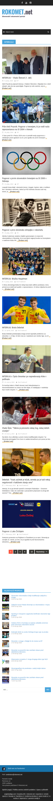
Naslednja (41, 552)
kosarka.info (21, 794)
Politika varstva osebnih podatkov (24, 790)
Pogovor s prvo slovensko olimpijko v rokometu (22, 230)
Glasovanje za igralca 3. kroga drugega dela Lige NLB (29, 659)
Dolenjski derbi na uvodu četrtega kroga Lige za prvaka (29, 632)
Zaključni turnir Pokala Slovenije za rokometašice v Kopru (30, 605)
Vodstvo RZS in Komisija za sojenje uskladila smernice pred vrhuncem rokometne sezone (29, 624)
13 (32, 552)
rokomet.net (31, 794)
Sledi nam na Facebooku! (16, 768)
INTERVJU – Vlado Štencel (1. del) (16, 77)
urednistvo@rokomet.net (14, 774)
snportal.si (39, 794)
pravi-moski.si (43, 796)
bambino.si (20, 796)
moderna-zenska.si (31, 796)
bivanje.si (12, 796)
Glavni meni (10, 32)
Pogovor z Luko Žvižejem (13, 531)
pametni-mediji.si (34, 798)
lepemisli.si (23, 798)
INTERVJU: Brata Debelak (13, 327)
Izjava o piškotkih (42, 790)
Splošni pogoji (7, 790)
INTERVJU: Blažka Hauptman (14, 278)
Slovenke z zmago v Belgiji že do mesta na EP (27, 641)
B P (18, 81)
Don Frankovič (21, 282)
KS (18, 233)
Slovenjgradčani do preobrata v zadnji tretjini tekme (28, 668)
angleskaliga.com (10, 794)
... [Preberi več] (13, 191)
